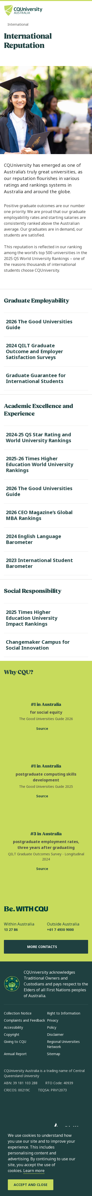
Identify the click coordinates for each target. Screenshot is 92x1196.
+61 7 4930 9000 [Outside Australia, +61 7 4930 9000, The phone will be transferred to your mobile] (60, 929)
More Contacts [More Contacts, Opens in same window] (46, 947)
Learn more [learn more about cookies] (34, 1170)
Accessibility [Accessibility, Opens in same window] (13, 1027)
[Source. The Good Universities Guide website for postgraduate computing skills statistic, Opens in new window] (46, 796)
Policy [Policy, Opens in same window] (51, 1027)
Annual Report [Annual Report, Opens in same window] (15, 1053)
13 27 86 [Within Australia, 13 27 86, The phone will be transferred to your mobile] (11, 929)
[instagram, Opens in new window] (22, 1105)
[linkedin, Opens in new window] (34, 1105)
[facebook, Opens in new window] (9, 1105)
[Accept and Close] (30, 1184)
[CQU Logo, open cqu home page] (23, 11)
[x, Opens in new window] (47, 1105)
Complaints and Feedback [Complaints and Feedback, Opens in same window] (24, 1020)
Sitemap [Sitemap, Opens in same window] (53, 1053)
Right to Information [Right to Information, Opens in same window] (63, 1013)
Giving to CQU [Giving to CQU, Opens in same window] (15, 1041)
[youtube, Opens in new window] (60, 1105)
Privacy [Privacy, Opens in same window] (52, 1020)
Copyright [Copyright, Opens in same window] (11, 1034)
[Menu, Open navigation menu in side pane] (84, 11)
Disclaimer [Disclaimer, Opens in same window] (55, 1034)
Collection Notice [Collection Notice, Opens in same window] (18, 1013)
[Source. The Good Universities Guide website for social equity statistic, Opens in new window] (46, 728)
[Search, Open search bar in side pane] (75, 11)
